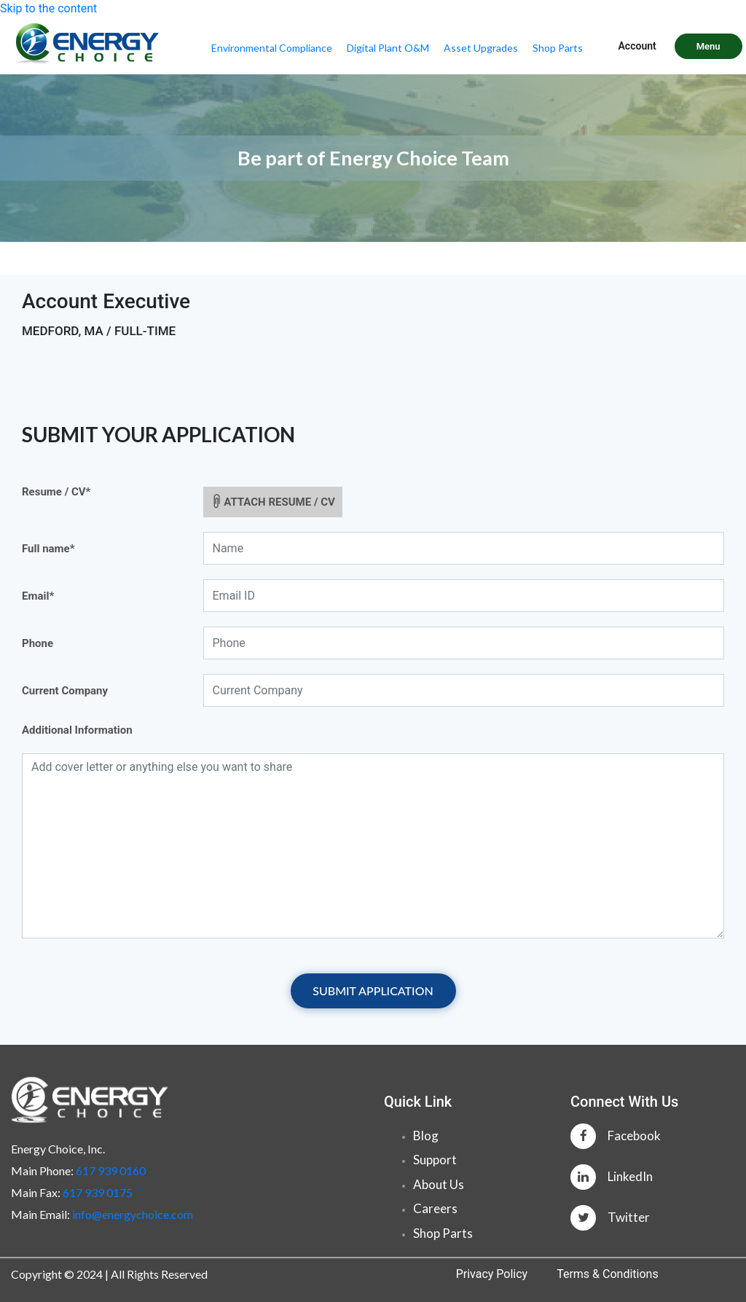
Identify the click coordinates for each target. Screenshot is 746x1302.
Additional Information (77, 730)
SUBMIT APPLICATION (373, 990)
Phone (37, 643)
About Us (438, 1184)
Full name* (48, 548)
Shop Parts (558, 48)
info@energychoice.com (132, 1214)
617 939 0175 (98, 1192)
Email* (38, 596)
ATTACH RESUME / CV (271, 500)
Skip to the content (48, 8)
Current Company (65, 690)
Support (435, 1159)
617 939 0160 (111, 1170)
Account (637, 46)
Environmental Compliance (271, 48)
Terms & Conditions (608, 1274)
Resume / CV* (56, 491)
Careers (435, 1208)
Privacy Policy (492, 1274)
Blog (426, 1135)
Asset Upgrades (481, 48)
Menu (708, 46)
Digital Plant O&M (388, 48)
